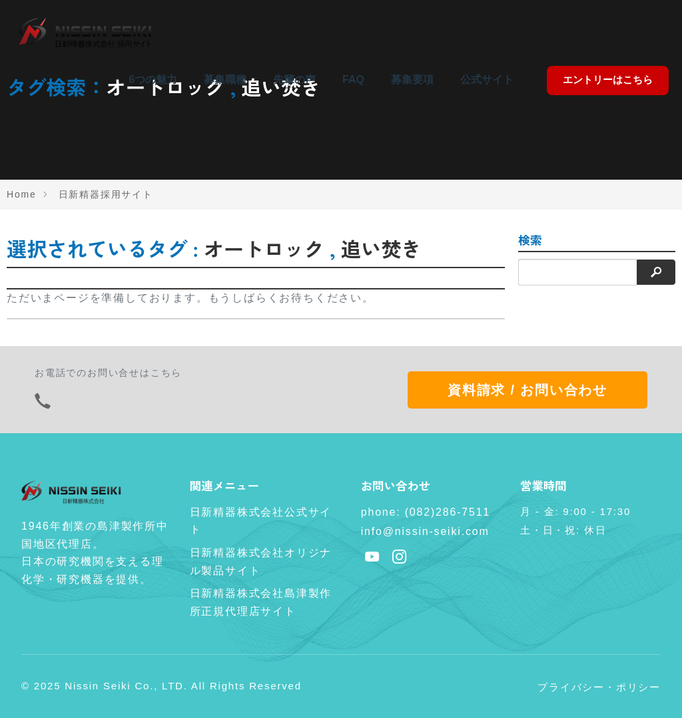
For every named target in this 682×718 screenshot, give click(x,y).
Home (22, 194)
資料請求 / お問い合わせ (527, 390)
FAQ (353, 79)
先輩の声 (294, 79)
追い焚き (381, 248)
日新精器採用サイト (106, 194)
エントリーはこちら (608, 79)
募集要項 (412, 79)
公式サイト (486, 79)
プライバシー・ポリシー (599, 687)
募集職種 (225, 79)
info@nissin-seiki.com (425, 531)
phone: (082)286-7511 (425, 512)
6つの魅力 (153, 79)
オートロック (264, 248)
